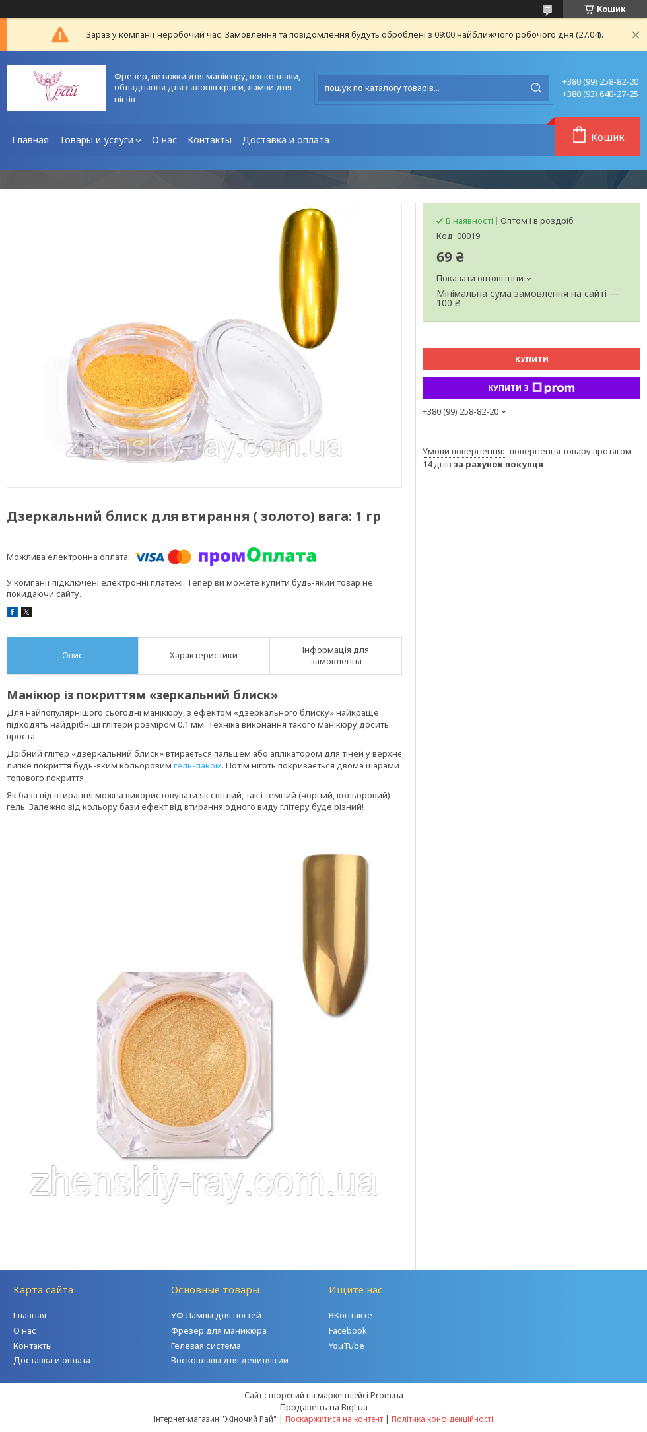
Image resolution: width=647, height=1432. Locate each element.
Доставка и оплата (285, 139)
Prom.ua (386, 1395)
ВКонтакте (350, 1315)
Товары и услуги (96, 139)
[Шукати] (536, 88)
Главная (30, 139)
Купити (532, 359)
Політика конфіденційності (442, 1419)
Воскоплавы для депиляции (230, 1360)
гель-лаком (198, 765)
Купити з (531, 388)
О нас (164, 139)
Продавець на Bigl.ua (324, 1407)
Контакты (209, 139)
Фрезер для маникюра (219, 1330)
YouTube (346, 1345)
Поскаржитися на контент (334, 1419)
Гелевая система (206, 1345)
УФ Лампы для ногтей (216, 1315)
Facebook (348, 1330)
